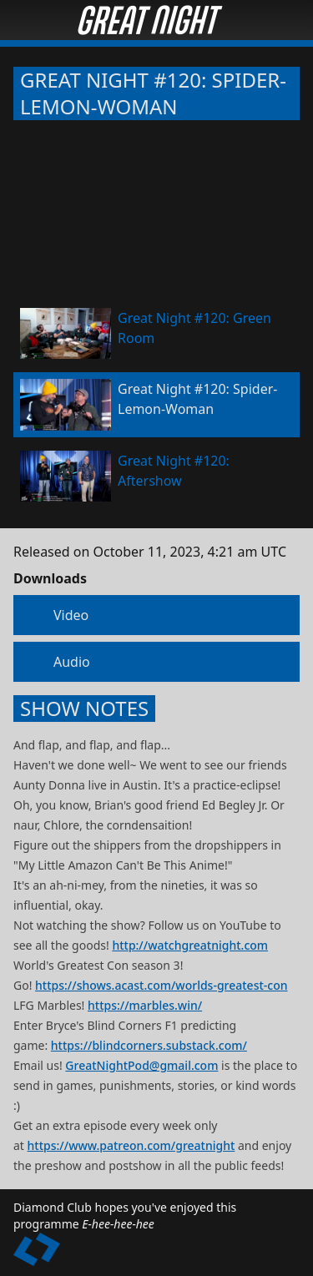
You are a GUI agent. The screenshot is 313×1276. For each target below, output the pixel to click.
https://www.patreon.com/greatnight (131, 1145)
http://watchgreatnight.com (190, 945)
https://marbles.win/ (145, 1005)
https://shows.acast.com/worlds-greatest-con (161, 985)
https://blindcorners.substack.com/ (149, 1045)
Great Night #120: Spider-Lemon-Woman (153, 93)
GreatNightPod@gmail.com (141, 1065)
